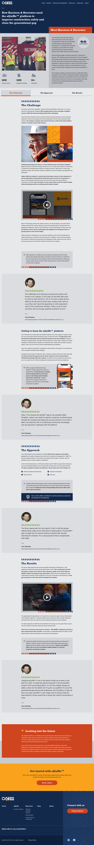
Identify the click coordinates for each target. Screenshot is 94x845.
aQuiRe (16, 806)
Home (3, 8)
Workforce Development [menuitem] (60, 3)
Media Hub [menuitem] (80, 3)
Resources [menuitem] (72, 3)
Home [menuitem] (43, 3)
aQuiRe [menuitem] (48, 3)
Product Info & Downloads (30, 818)
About (51, 806)
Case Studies (29, 815)
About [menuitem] (87, 3)
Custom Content (18, 809)
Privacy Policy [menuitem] (32, 840)
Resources (29, 806)
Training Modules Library (28, 811)
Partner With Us (77, 811)
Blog (39, 806)
